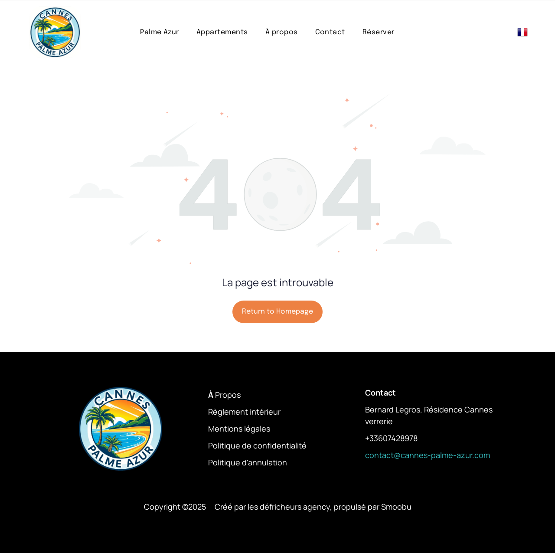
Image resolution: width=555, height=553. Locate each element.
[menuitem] (159, 32)
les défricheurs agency (289, 506)
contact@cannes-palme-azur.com (427, 455)
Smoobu (396, 506)
